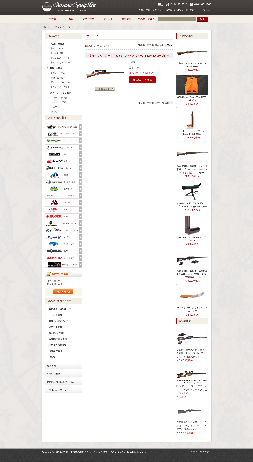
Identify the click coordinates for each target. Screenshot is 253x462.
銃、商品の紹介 (56, 333)
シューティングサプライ (69, 6)
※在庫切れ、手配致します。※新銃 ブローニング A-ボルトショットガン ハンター (192, 169)
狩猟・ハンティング (58, 321)
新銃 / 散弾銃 (57, 78)
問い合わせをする (142, 80)
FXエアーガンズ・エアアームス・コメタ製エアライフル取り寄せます (191, 389)
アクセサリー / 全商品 (60, 93)
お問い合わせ (53, 373)
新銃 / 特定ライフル (60, 87)
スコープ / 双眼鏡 (59, 98)
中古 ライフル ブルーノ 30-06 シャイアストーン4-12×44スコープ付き (128, 55)
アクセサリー (89, 19)
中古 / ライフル (58, 48)
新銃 (71, 19)
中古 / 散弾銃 (57, 53)
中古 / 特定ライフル (60, 62)
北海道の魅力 (55, 351)
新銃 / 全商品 (56, 68)
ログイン (157, 10)
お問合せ (178, 10)
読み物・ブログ (146, 19)
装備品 (54, 107)
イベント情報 (55, 315)
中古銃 (52, 19)
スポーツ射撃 (55, 327)
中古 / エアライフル (60, 58)
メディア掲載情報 (57, 345)
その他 (54, 112)
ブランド (108, 19)
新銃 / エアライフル (60, 82)
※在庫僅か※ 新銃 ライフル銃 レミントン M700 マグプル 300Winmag (191, 425)
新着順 (150, 45)
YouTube (159, 4)
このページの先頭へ (200, 452)
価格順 (141, 45)
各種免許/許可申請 (58, 339)
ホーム (46, 27)
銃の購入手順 (144, 10)
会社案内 (189, 10)
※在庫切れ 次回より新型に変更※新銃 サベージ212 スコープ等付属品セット (192, 274)
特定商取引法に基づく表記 (60, 381)
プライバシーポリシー (58, 389)
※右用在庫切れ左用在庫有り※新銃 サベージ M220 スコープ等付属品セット (192, 353)
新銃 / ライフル (58, 73)
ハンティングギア (59, 102)
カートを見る (203, 10)
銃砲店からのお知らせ (60, 309)
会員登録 (167, 10)
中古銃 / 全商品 (57, 44)
